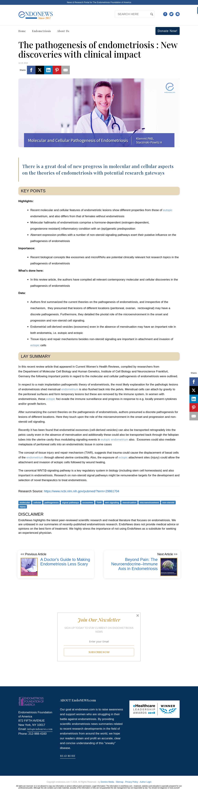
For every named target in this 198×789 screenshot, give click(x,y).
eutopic (167, 210)
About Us (63, 31)
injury (23, 506)
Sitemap (119, 782)
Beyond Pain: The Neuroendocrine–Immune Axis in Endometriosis (134, 564)
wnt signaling (112, 502)
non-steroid (168, 502)
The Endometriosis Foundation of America (112, 2)
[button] (99, 619)
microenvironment (149, 502)
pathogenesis (52, 502)
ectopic (35, 345)
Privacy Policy (131, 782)
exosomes (87, 502)
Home (22, 31)
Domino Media (107, 782)
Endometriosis (41, 31)
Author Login (146, 782)
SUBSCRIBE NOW (99, 652)
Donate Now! (167, 31)
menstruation (129, 502)
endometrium (69, 389)
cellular (37, 502)
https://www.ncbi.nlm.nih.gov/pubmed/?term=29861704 (81, 491)
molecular (25, 502)
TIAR (99, 502)
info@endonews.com (40, 729)
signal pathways (70, 502)
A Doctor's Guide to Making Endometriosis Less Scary (65, 561)
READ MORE (67, 756)
